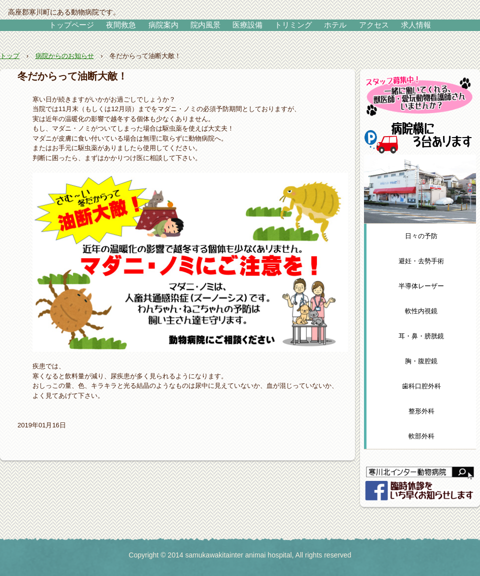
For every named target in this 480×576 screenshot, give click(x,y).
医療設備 (247, 25)
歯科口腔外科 (421, 386)
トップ (10, 56)
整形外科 (421, 411)
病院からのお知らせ (65, 56)
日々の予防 (421, 236)
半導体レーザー (421, 286)
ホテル (335, 25)
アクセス (374, 25)
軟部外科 (421, 436)
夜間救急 (121, 25)
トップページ (71, 25)
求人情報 (416, 25)
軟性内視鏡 (421, 311)
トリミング (293, 25)
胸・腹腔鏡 (421, 361)
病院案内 (163, 25)
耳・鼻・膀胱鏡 (421, 336)
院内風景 (205, 25)
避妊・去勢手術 (421, 261)
